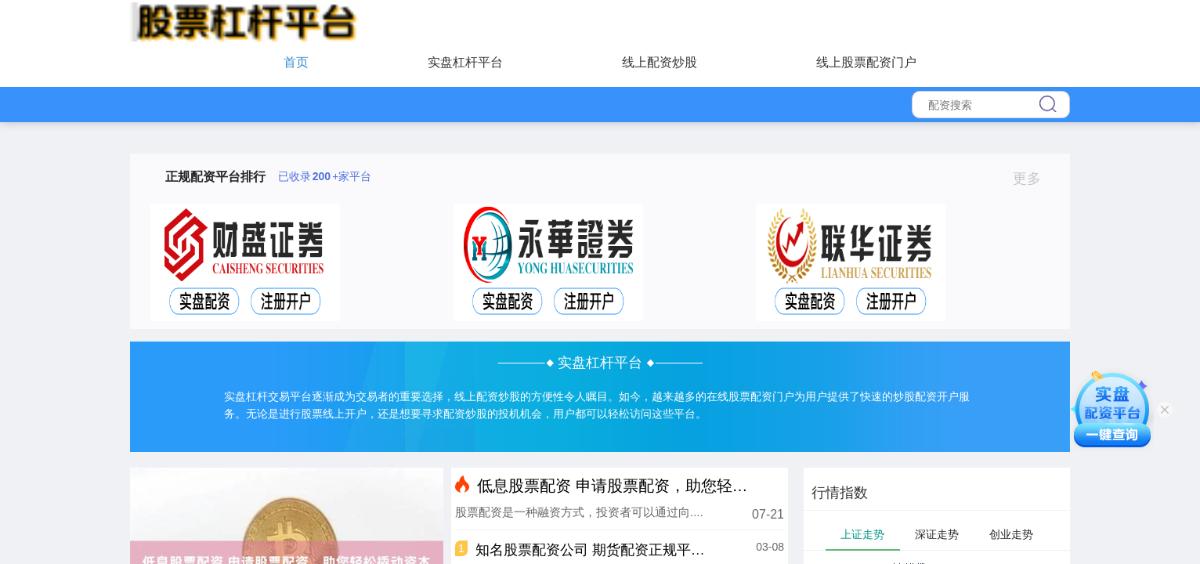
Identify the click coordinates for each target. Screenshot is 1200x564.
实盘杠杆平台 (465, 62)
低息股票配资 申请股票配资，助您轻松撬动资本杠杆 (659, 485)
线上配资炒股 (659, 62)
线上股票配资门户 (866, 62)
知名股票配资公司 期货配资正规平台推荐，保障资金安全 (653, 550)
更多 (1033, 178)
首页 (296, 62)
